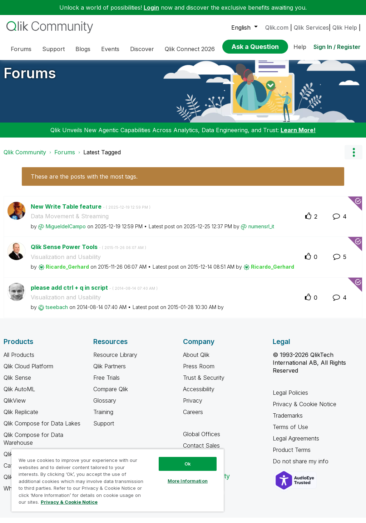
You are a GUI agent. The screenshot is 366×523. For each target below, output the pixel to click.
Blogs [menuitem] (82, 49)
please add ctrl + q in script (94, 293)
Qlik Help (344, 27)
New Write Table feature (90, 211)
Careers (193, 417)
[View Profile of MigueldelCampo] (66, 232)
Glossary (104, 405)
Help (299, 46)
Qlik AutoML (19, 394)
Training (103, 417)
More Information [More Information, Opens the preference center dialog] (188, 481)
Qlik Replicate (21, 417)
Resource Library (115, 360)
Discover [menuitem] (142, 49)
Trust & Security (203, 383)
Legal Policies (290, 398)
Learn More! (298, 135)
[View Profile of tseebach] (57, 312)
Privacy (192, 405)
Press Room (198, 371)
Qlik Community (25, 157)
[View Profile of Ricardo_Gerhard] (67, 272)
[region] (117, 480)
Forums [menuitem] (21, 49)
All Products (19, 360)
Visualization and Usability (66, 262)
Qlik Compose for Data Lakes (42, 428)
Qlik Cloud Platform (28, 371)
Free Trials (106, 383)
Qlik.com (276, 27)
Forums (30, 78)
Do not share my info (301, 466)
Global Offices (201, 439)
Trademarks (288, 420)
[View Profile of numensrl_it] (261, 232)
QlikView (15, 405)
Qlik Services (311, 27)
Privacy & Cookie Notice (304, 409)
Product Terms (292, 455)
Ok (187, 464)
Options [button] (353, 157)
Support (103, 428)
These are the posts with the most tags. (84, 181)
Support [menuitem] (53, 49)
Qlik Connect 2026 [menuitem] (190, 49)
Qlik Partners (109, 371)
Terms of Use (290, 432)
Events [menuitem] (110, 49)
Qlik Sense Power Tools (88, 252)
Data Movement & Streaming (70, 221)
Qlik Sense (17, 383)
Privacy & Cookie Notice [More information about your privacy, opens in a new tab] (69, 502)
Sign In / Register (337, 46)
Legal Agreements (296, 443)
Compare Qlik (110, 394)
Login (151, 7)
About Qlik (196, 360)
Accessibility (198, 394)
